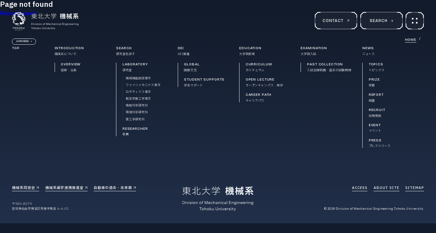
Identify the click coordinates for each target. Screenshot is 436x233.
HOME (411, 40)
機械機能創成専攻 (138, 78)
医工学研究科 (135, 119)
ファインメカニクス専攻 (143, 85)
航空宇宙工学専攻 (138, 98)
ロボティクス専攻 (138, 92)
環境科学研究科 (137, 112)
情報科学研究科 (137, 105)
